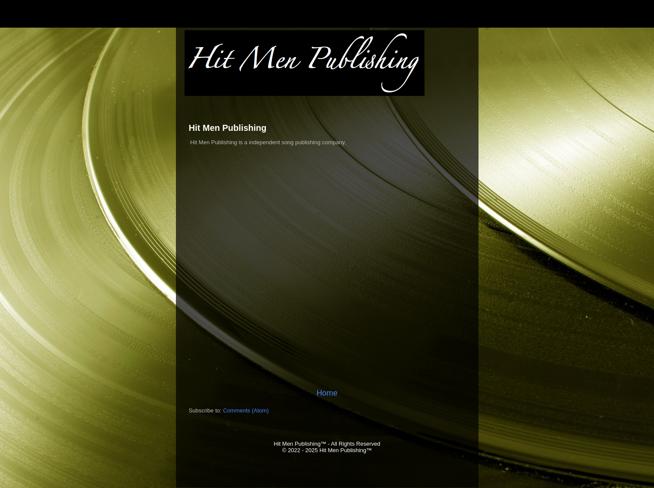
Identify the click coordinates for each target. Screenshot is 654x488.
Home (327, 393)
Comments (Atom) (245, 410)
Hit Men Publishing (228, 128)
